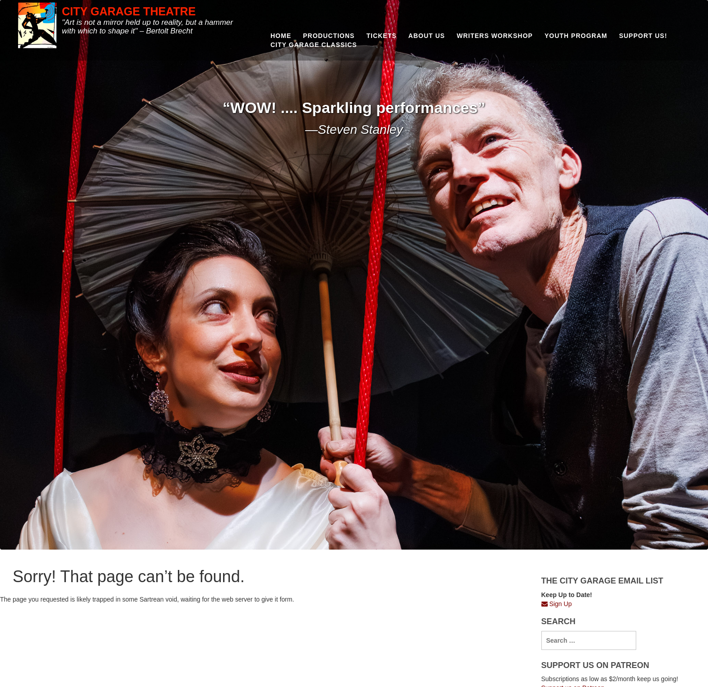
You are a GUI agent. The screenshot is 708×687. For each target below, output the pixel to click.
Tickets (381, 35)
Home (280, 35)
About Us (426, 35)
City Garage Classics (313, 44)
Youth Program (576, 35)
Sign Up (556, 603)
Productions (328, 35)
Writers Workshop (494, 35)
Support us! (643, 35)
